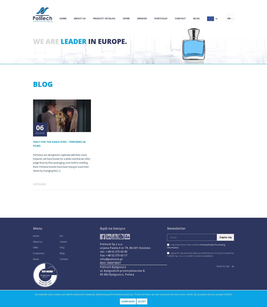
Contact (180, 18)
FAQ (62, 247)
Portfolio (160, 18)
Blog (196, 18)
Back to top (225, 266)
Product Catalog (104, 18)
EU (61, 236)
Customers (39, 253)
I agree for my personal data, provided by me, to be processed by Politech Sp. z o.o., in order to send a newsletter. (200, 254)
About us (80, 18)
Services (142, 18)
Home (63, 18)
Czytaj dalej (39, 183)
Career (63, 241)
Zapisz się (225, 237)
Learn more (128, 301)
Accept (142, 301)
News (36, 259)
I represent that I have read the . (196, 246)
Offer (126, 18)
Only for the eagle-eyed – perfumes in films (59, 143)
